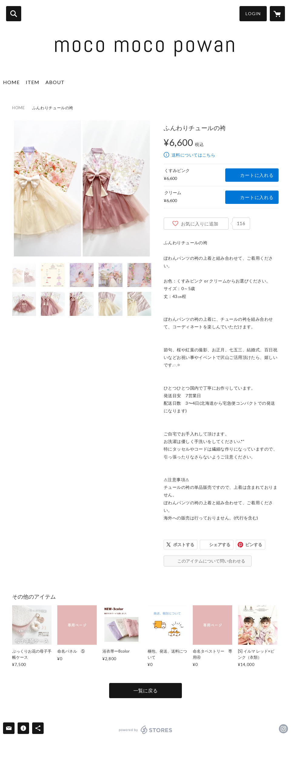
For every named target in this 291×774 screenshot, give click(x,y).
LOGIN (253, 13)
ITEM (32, 82)
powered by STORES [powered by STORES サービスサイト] (145, 729)
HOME (11, 82)
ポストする (183, 544)
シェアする (219, 544)
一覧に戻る (145, 690)
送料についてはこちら (193, 154)
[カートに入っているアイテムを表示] (277, 13)
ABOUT (55, 82)
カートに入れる (256, 175)
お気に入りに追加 (200, 223)
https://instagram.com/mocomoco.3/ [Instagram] (283, 728)
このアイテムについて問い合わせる (211, 560)
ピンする (253, 544)
